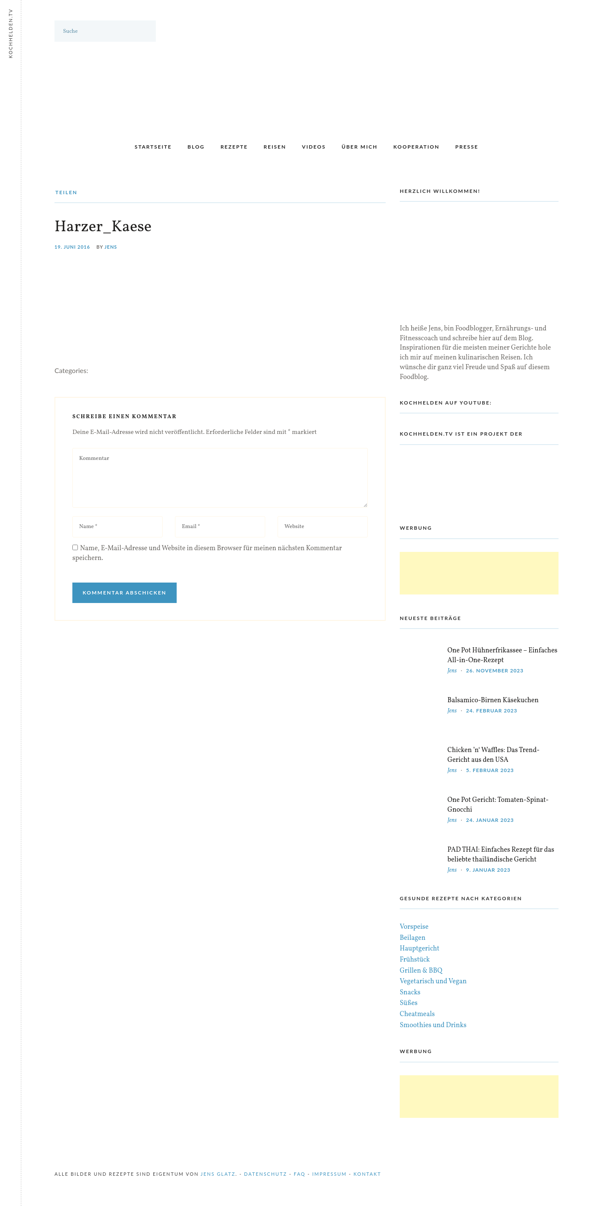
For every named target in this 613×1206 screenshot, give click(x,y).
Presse (466, 147)
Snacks (410, 992)
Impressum (329, 1174)
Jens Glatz (218, 1174)
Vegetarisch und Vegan (433, 981)
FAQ (300, 1174)
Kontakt (367, 1174)
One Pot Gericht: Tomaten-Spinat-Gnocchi (498, 805)
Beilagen (412, 938)
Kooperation (416, 147)
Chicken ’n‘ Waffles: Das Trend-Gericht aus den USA (493, 755)
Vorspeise (414, 927)
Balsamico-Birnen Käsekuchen (493, 700)
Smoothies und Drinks (433, 1025)
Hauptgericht (419, 948)
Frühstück (415, 960)
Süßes (409, 1003)
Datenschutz (265, 1174)
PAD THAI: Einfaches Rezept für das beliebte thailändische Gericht (500, 854)
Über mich (359, 147)
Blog (196, 147)
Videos (314, 147)
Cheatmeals (417, 1014)
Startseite (153, 147)
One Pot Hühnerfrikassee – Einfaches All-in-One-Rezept (502, 655)
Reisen (275, 147)
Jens (111, 247)
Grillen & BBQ (421, 971)
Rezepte (234, 147)
